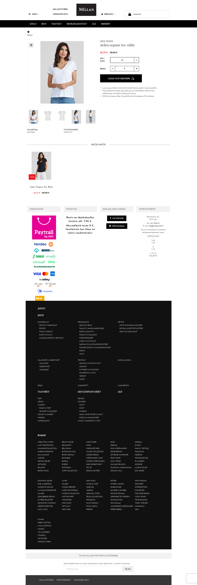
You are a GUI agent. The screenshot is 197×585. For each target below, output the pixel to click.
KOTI (44, 23)
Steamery (139, 484)
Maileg (65, 484)
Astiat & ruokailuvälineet (131, 325)
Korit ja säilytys (86, 331)
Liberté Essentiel (45, 506)
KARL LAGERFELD (45, 484)
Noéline (90, 487)
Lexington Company (47, 503)
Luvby (64, 481)
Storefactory (141, 487)
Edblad (114, 445)
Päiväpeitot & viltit (87, 373)
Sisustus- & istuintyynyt (90, 363)
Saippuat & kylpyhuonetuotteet (93, 344)
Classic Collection (95, 451)
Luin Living (43, 509)
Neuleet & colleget (48, 411)
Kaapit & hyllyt (46, 335)
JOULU (33, 23)
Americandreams (45, 451)
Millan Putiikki (60, 9)
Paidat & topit (45, 408)
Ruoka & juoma (124, 360)
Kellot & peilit (85, 325)
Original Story (93, 493)
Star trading (140, 481)
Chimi (88, 445)
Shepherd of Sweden (120, 497)
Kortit (82, 351)
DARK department (94, 464)
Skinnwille (116, 503)
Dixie (113, 442)
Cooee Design (92, 455)
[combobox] (124, 60)
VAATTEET (56, 23)
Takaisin (98, 33)
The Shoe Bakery (142, 493)
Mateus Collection (70, 493)
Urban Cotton (44, 522)
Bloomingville (68, 451)
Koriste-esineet (86, 338)
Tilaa (128, 569)
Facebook (116, 218)
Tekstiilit (82, 360)
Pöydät (42, 328)
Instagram (116, 226)
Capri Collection (69, 471)
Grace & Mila (116, 471)
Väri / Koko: (102, 59)
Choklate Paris (92, 448)
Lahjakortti (83, 385)
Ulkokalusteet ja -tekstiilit (51, 338)
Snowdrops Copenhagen (122, 506)
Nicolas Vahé (92, 484)
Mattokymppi (68, 497)
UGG (137, 509)
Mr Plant (66, 506)
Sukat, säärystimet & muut (91, 414)
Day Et (89, 467)
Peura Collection (94, 497)
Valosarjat (44, 370)
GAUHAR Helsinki (118, 464)
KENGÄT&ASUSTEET (77, 23)
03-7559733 (154, 223)
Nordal (89, 490)
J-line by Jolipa (141, 467)
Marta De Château (70, 490)
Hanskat (83, 411)
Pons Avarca (91, 506)
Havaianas (139, 451)
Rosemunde (116, 487)
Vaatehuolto (43, 421)
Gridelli (138, 442)
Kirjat (40, 385)
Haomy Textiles (142, 448)
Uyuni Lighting (44, 526)
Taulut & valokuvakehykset (91, 328)
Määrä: (103, 69)
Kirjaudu (108, 14)
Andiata (41, 458)
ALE (94, 23)
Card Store (91, 442)
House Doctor (141, 458)
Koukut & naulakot (88, 335)
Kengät (81, 398)
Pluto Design (92, 503)
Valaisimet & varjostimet (49, 360)
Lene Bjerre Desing (46, 497)
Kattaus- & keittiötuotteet (131, 328)
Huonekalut (43, 322)
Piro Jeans (90, 500)
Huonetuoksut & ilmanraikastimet (95, 347)
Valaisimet (43, 363)
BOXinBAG (66, 458)
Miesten (41, 417)
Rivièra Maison (117, 484)
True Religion (141, 500)
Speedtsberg (116, 509)
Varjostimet (44, 366)
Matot (82, 379)
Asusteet (82, 402)
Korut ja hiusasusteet (89, 417)
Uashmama (139, 506)
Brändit (105, 23)
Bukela (65, 461)
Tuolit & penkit (46, 331)
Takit (40, 398)
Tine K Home (140, 497)
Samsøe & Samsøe (118, 490)
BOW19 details (68, 455)
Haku (34, 14)
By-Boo (65, 464)
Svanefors (139, 490)
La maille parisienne (47, 490)
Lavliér (41, 493)
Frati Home (115, 458)
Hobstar (138, 455)
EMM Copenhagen (119, 448)
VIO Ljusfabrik (44, 532)
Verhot (82, 376)
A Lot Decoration (46, 445)
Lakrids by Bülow (45, 487)
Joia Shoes (139, 471)
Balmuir (41, 467)
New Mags (90, 481)
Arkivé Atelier (44, 461)
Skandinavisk (116, 500)
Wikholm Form (44, 542)
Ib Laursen (139, 461)
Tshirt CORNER (141, 503)
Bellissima (66, 448)
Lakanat (83, 366)
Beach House (68, 442)
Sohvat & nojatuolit (48, 325)
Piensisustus (83, 322)
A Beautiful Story (46, 442)
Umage (41, 519)
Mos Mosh (106, 41)
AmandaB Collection (47, 448)
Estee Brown (116, 451)
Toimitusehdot (63, 580)
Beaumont (66, 445)
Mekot (41, 402)
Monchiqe (66, 500)
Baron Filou (43, 471)
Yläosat (41, 405)
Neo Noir (66, 509)
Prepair (89, 509)
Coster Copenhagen (95, 461)
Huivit (82, 405)
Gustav (138, 445)
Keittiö (121, 322)
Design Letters (93, 471)
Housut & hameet (45, 414)
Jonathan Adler (45, 481)
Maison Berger (68, 487)
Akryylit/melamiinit (128, 331)
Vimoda (41, 529)
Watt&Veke (42, 538)
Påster (113, 481)
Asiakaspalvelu (60, 14)
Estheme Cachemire (119, 455)
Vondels (42, 535)
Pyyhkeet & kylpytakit (89, 370)
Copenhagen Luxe (94, 458)
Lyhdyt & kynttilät (87, 341)
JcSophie (138, 464)
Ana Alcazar (43, 455)
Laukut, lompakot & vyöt (89, 421)
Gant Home (116, 461)
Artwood (42, 464)
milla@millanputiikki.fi (155, 226)
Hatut (81, 408)
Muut (81, 354)
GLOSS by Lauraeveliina (121, 467)
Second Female (118, 493)
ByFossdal (66, 467)
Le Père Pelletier (45, 500)
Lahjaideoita (123, 385)
